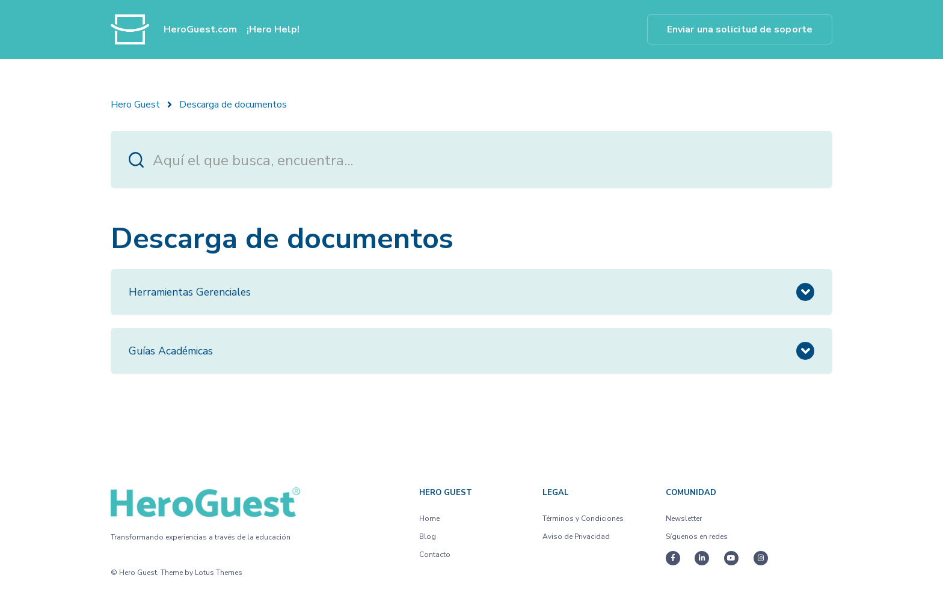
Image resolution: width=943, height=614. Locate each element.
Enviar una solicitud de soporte (739, 29)
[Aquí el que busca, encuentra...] (471, 159)
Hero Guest (135, 104)
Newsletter (684, 518)
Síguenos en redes (697, 536)
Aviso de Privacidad (576, 536)
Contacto (434, 554)
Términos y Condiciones (583, 518)
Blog (427, 536)
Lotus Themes (218, 572)
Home (429, 518)
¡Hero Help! (273, 29)
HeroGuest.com (200, 29)
